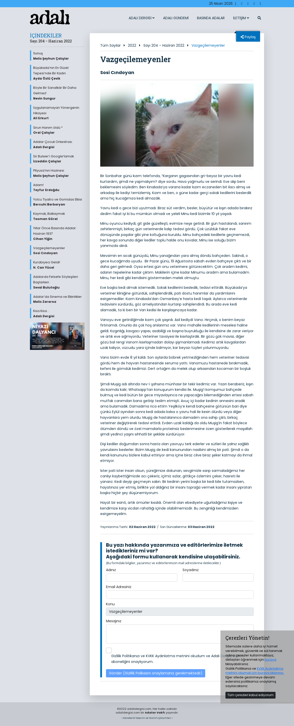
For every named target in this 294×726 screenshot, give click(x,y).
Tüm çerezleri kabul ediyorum (250, 695)
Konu (110, 604)
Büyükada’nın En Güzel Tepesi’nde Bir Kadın (59, 73)
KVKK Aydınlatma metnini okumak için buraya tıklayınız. (254, 670)
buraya (270, 659)
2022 (132, 45)
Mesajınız (113, 621)
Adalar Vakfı (155, 713)
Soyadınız (191, 570)
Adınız (111, 570)
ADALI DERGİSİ (142, 17)
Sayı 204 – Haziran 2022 (163, 45)
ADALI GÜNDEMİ (176, 17)
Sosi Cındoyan (117, 72)
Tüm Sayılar (110, 45)
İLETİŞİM (241, 17)
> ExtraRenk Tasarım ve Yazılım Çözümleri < (147, 718)
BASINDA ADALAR (211, 17)
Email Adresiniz (118, 587)
